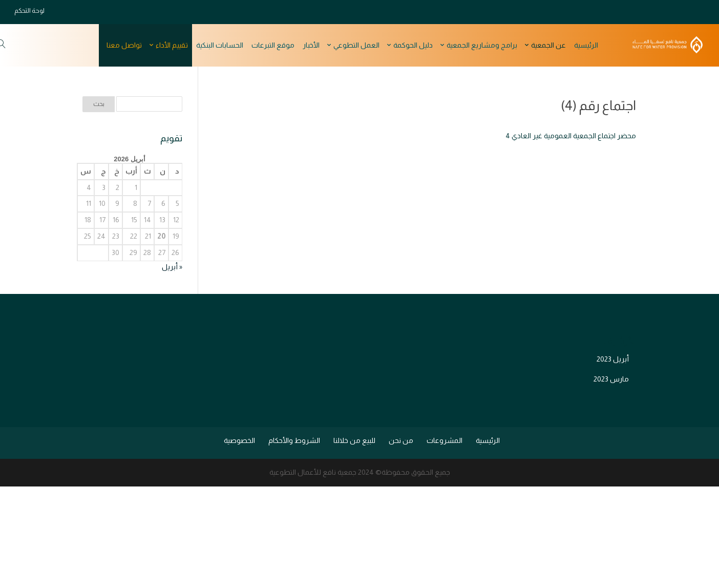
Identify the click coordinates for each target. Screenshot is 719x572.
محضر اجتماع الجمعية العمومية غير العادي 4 (570, 136)
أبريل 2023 (613, 359)
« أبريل (172, 267)
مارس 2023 (611, 379)
